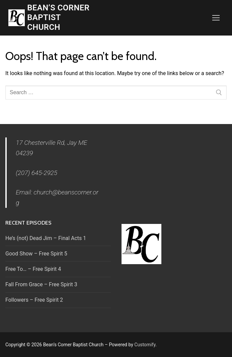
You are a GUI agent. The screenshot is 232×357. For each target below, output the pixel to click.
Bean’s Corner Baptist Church (58, 17)
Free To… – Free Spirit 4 (33, 269)
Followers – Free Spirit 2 (34, 300)
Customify (144, 344)
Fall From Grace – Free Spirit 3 (41, 284)
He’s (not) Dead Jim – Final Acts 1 (45, 238)
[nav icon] (216, 18)
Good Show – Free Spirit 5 (36, 253)
